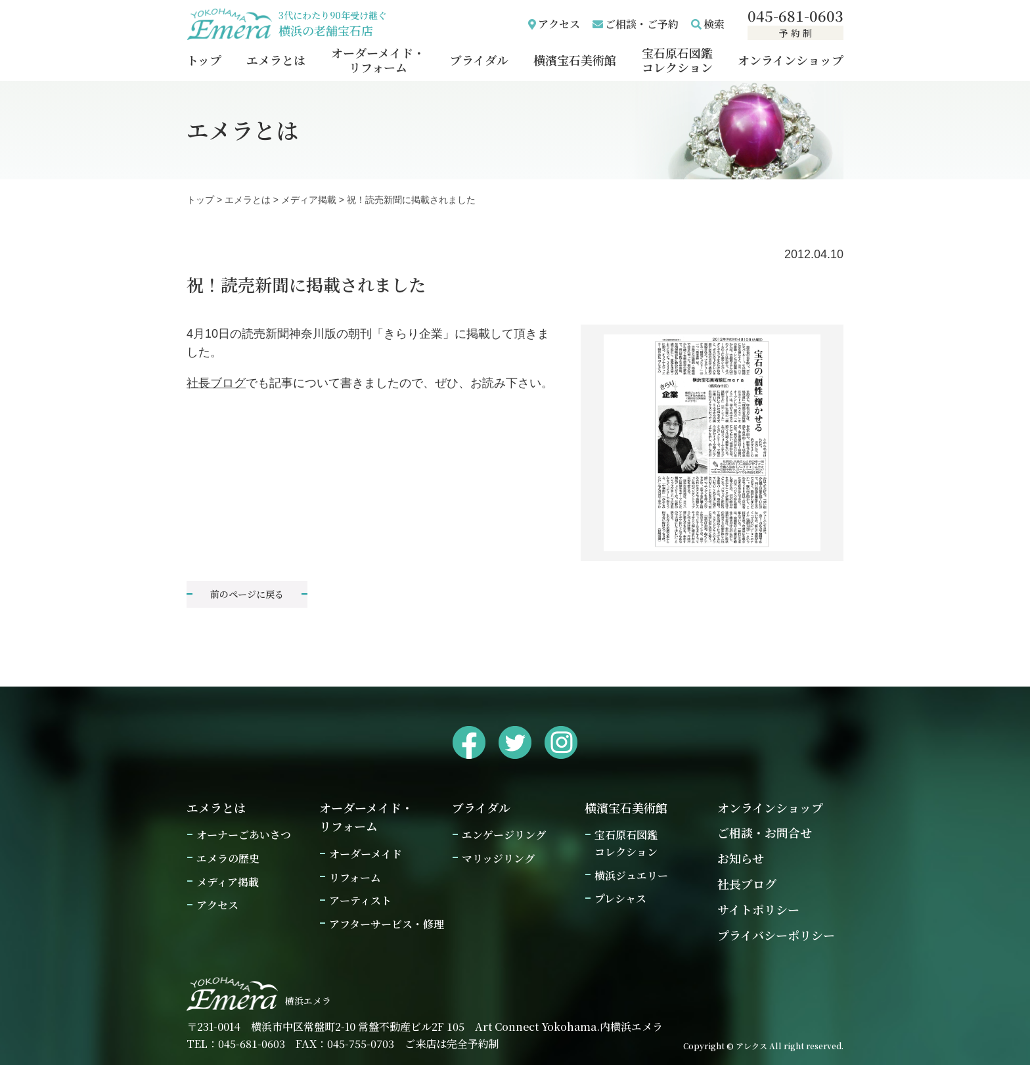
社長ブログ (216, 383)
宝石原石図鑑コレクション (677, 60)
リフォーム (355, 877)
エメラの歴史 (227, 858)
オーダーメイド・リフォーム (378, 60)
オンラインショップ (790, 59)
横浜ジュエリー (631, 875)
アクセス (559, 24)
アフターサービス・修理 (386, 924)
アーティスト (360, 900)
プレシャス (620, 898)
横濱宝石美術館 (574, 59)
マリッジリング (498, 858)
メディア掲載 (308, 199)
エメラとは (275, 59)
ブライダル (479, 59)
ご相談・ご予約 (642, 24)
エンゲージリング (504, 834)
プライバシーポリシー (776, 934)
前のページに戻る (247, 593)
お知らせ (740, 858)
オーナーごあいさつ (243, 834)
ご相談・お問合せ (764, 832)
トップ (204, 59)
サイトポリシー (758, 909)
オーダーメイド (365, 853)
